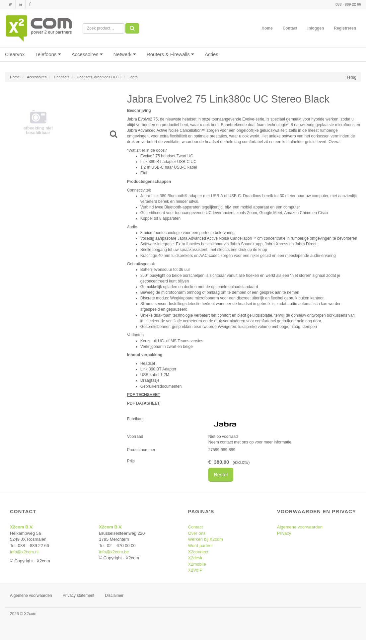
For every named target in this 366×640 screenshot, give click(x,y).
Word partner (200, 545)
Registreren (345, 28)
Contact (290, 28)
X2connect (198, 551)
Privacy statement (78, 595)
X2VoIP (195, 570)
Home (266, 28)
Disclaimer (114, 595)
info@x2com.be (114, 551)
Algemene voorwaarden (300, 526)
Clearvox (15, 54)
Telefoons (48, 54)
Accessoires (87, 54)
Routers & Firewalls (170, 54)
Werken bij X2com (205, 539)
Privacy (284, 533)
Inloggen (315, 28)
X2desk (195, 557)
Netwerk (124, 54)
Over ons (197, 533)
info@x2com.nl (24, 551)
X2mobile (197, 564)
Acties (211, 54)
